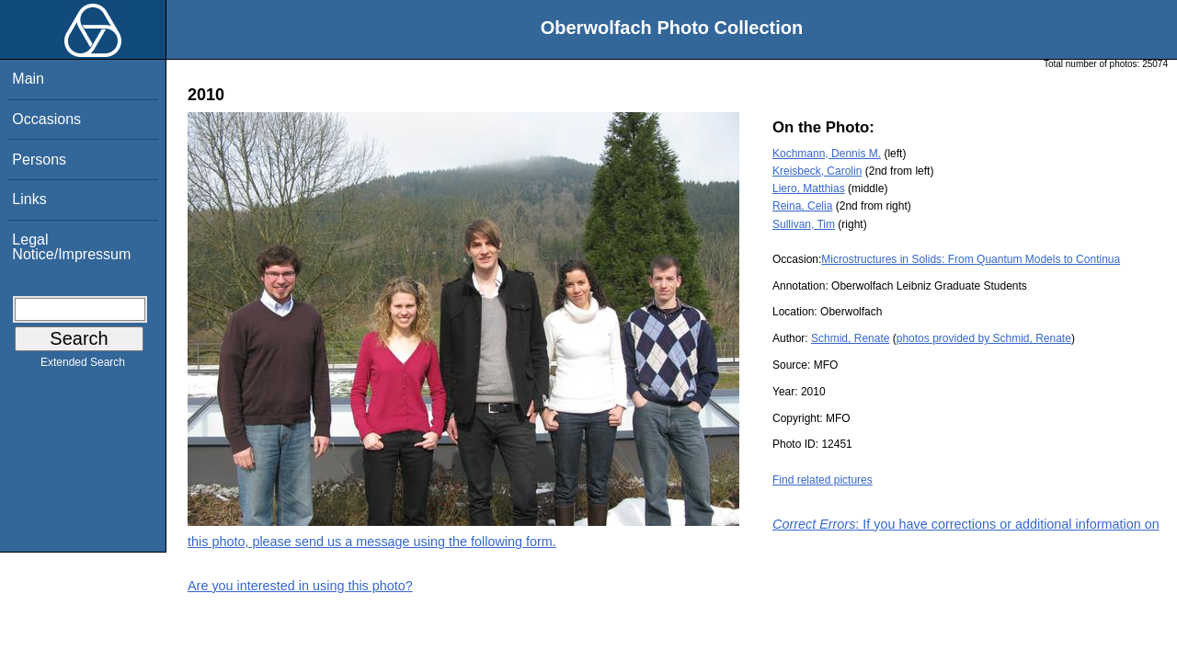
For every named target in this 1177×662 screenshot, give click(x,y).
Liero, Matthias (808, 188)
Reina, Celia (802, 206)
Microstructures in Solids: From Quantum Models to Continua (970, 259)
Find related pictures (822, 480)
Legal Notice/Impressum (71, 247)
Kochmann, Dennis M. (826, 153)
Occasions (46, 119)
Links (29, 199)
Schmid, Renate (850, 338)
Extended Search (82, 365)
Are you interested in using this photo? (300, 585)
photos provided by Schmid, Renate (984, 338)
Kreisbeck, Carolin (817, 171)
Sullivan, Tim (803, 224)
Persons (39, 159)
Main (28, 78)
